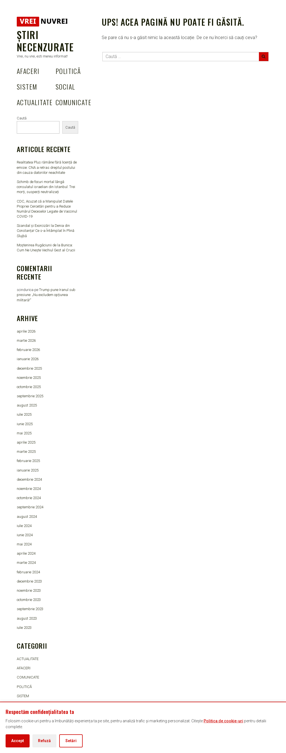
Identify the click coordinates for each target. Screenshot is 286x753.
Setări (71, 740)
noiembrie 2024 (29, 489)
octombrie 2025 (29, 387)
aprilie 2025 (26, 442)
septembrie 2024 (30, 507)
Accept (17, 740)
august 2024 (27, 516)
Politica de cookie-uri (223, 721)
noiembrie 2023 (29, 590)
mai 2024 (24, 544)
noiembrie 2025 (29, 378)
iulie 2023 (24, 628)
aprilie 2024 (26, 553)
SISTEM (27, 86)
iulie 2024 (24, 526)
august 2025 (27, 405)
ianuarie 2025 (28, 470)
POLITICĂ (68, 71)
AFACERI (28, 71)
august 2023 (27, 618)
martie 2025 (26, 451)
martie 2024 (26, 562)
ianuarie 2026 (28, 359)
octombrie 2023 (29, 600)
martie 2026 (26, 340)
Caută (22, 118)
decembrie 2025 (29, 368)
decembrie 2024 (29, 479)
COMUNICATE (73, 102)
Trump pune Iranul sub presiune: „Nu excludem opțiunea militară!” (46, 295)
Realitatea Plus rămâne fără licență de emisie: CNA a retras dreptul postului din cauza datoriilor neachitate (47, 167)
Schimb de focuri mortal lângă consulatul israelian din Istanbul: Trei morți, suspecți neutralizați (46, 187)
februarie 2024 (28, 572)
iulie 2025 (24, 414)
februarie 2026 (28, 350)
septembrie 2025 (30, 396)
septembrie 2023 (30, 609)
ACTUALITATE (35, 102)
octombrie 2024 (29, 498)
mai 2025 (24, 433)
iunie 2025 (25, 424)
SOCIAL (65, 86)
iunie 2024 (25, 535)
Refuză (44, 740)
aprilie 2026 (26, 331)
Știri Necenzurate (45, 40)
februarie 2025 (28, 461)
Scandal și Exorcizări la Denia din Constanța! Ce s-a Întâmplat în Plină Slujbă (45, 230)
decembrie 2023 (29, 581)
